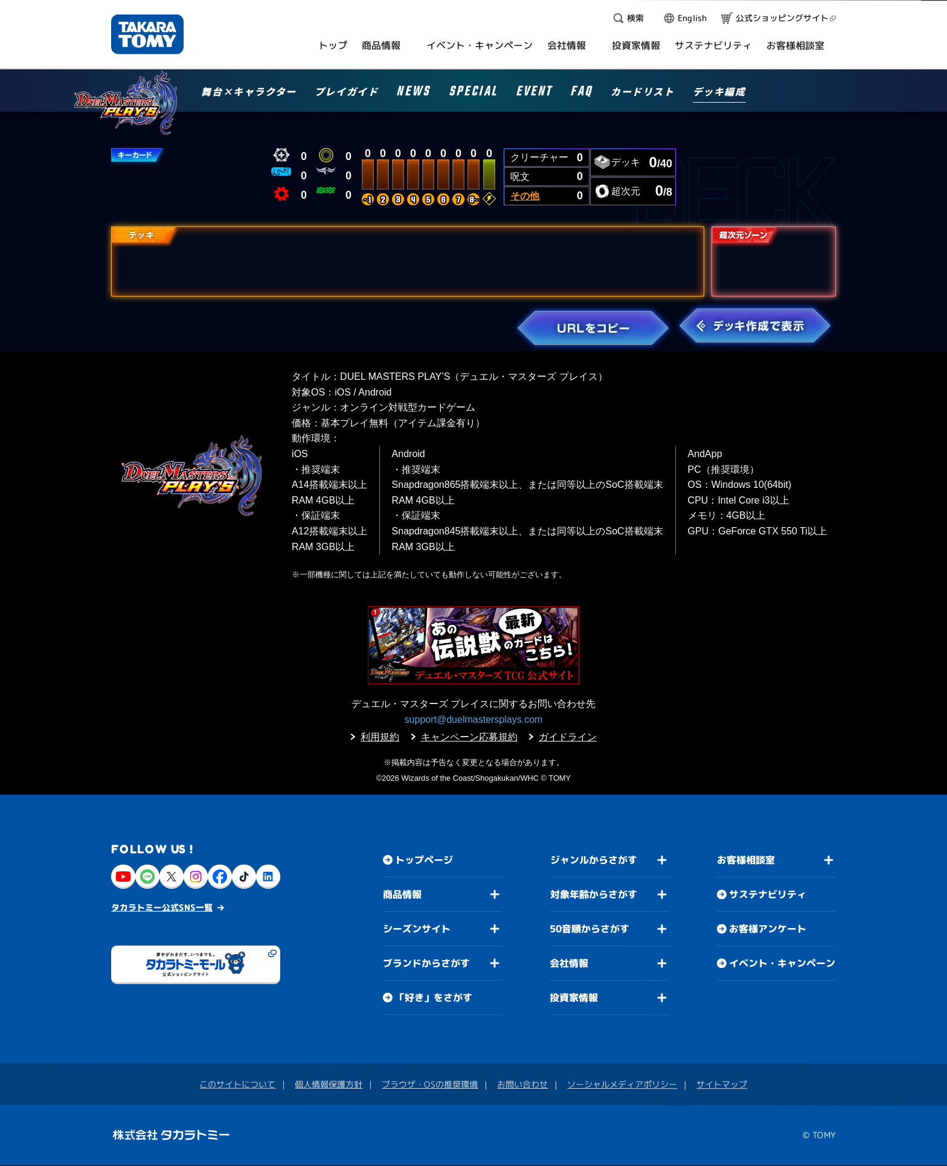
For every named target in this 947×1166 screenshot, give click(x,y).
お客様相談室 (746, 860)
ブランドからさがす (426, 963)
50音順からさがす (589, 928)
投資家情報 (574, 997)
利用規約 (380, 737)
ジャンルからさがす (593, 859)
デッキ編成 (719, 92)
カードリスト (643, 92)
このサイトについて (237, 1084)
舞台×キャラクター (248, 92)
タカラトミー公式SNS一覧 (162, 907)
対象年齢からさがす (593, 894)
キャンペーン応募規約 (469, 737)
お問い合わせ (522, 1084)
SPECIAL (473, 93)
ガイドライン (568, 737)
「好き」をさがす (433, 997)
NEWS (413, 93)
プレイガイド (347, 92)
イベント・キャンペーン (782, 963)
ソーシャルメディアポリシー (622, 1084)
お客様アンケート (767, 929)
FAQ (581, 93)
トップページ (424, 859)
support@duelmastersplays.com (474, 719)
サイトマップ (721, 1085)
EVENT (534, 93)
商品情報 (402, 894)
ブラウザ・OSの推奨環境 (430, 1084)
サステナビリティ (767, 895)
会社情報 (569, 963)
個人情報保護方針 (328, 1084)
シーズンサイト (417, 928)
